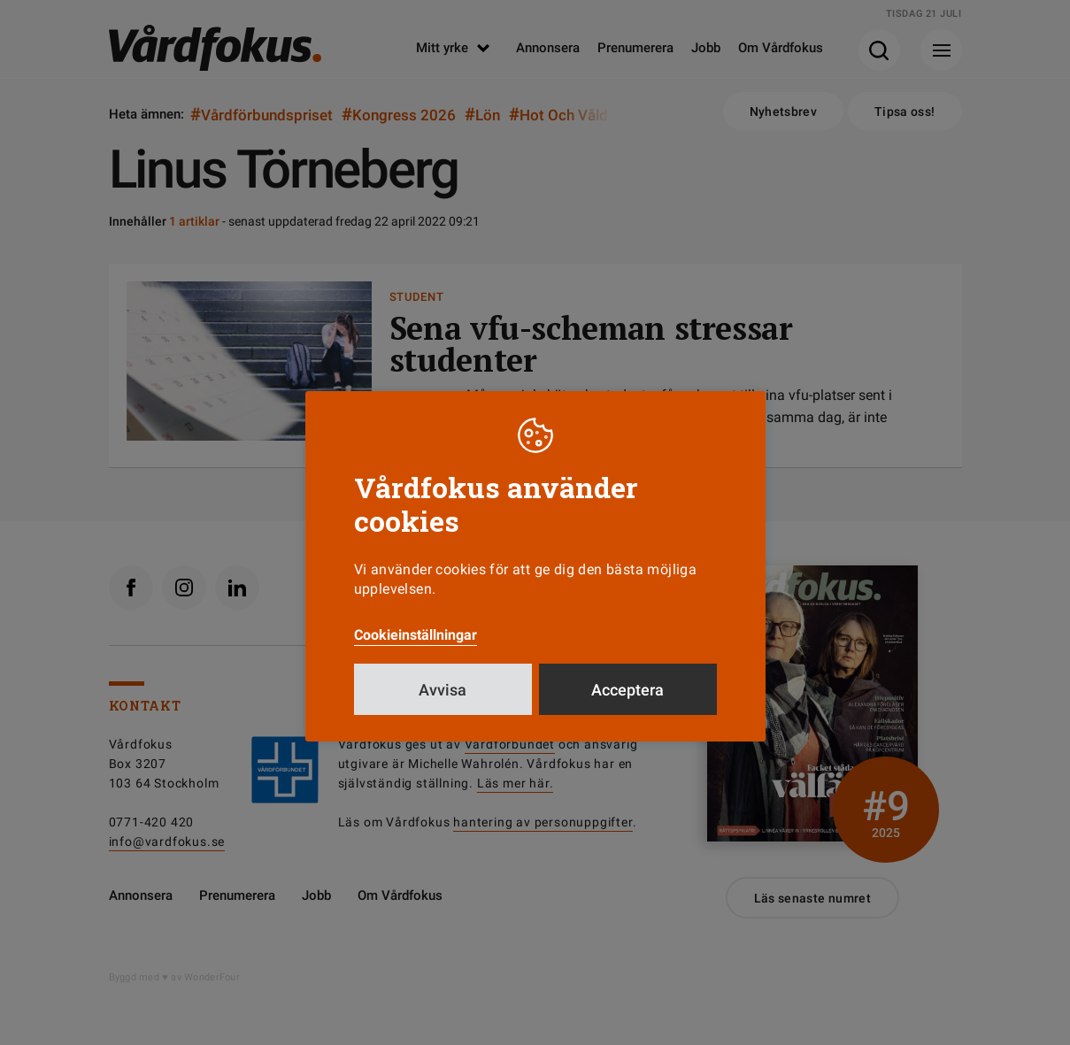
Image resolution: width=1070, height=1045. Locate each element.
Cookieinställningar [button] (415, 634)
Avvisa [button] (442, 689)
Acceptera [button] (627, 689)
